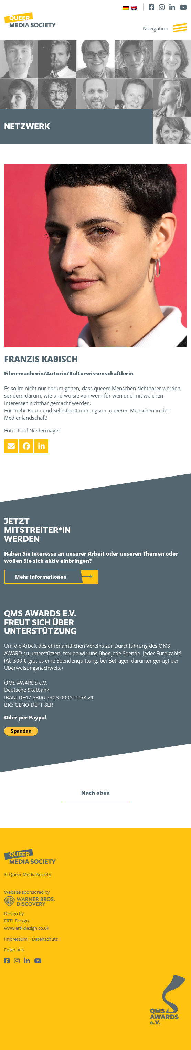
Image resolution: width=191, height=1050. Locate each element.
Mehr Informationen (40, 576)
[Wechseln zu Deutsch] (125, 7)
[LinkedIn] (172, 7)
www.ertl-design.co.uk (26, 928)
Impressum (16, 939)
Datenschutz (45, 939)
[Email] (11, 446)
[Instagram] (162, 7)
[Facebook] (151, 7)
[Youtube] (183, 7)
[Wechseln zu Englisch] (134, 7)
